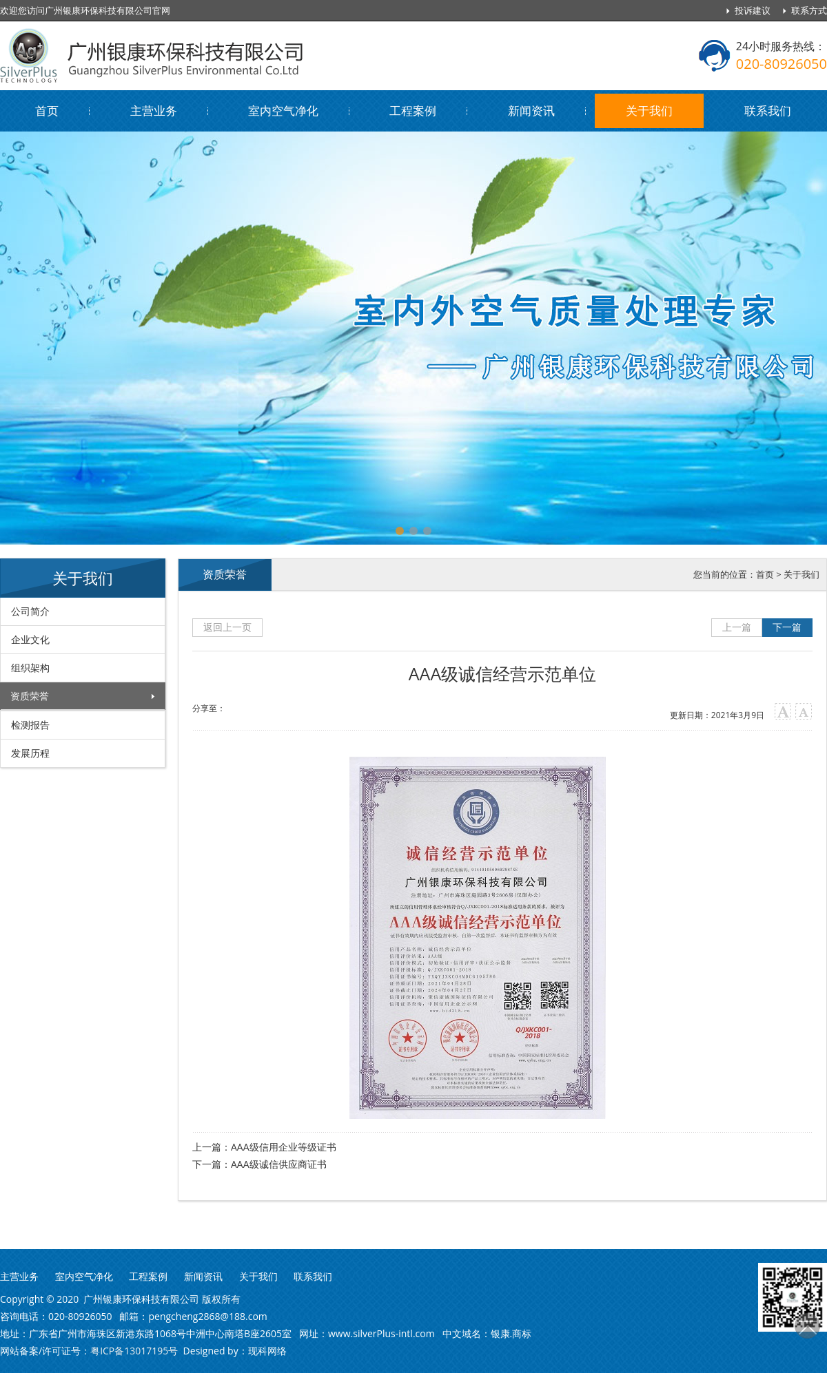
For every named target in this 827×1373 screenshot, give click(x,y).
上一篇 (736, 626)
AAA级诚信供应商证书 (279, 1164)
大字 (783, 711)
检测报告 (30, 724)
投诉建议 (752, 10)
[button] (400, 531)
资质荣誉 (29, 695)
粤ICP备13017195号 (134, 1350)
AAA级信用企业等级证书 (283, 1146)
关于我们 (649, 110)
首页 (47, 110)
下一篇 (787, 626)
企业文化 (30, 639)
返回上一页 (227, 626)
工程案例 (412, 110)
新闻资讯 (531, 110)
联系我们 (767, 110)
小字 (804, 711)
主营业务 (153, 110)
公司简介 (30, 611)
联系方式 (809, 10)
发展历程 (30, 752)
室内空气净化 (283, 110)
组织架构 (30, 667)
